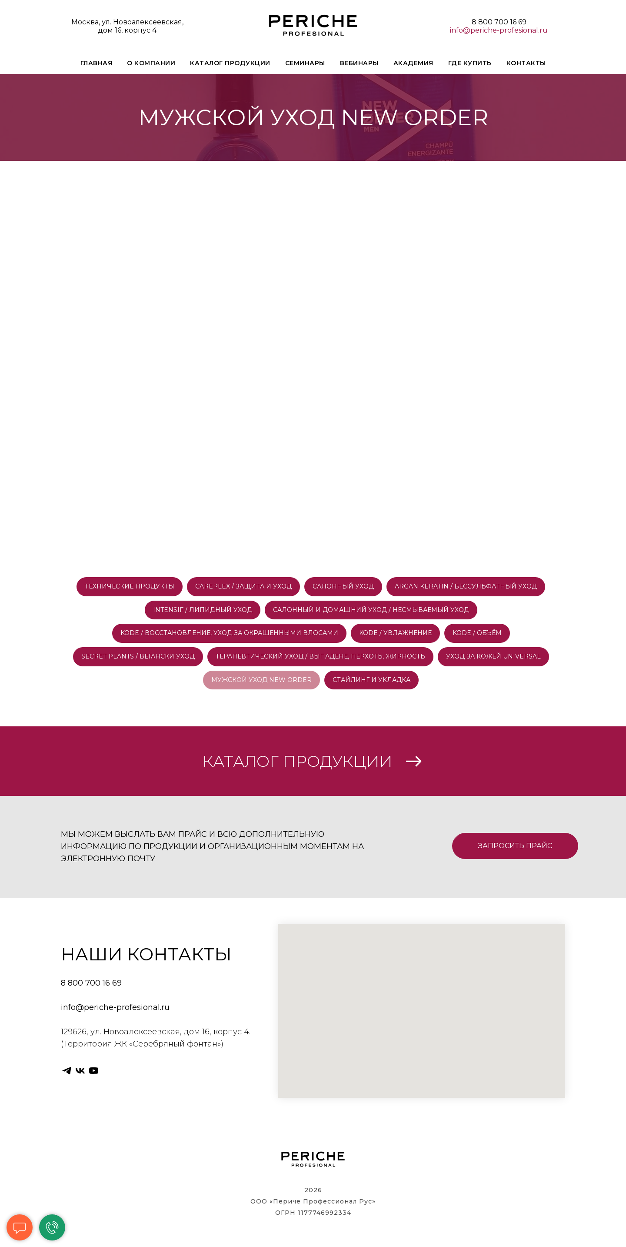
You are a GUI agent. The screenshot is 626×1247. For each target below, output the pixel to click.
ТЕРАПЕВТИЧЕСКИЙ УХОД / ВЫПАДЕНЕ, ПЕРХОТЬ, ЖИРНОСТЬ (320, 656)
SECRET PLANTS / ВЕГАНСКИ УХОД (138, 656)
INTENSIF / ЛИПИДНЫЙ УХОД (202, 610)
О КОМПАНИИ (151, 63)
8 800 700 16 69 (499, 22)
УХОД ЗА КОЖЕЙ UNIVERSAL (493, 656)
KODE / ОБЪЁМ (477, 633)
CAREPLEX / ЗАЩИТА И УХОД (243, 586)
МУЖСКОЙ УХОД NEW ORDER (261, 680)
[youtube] (93, 1070)
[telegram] (66, 1070)
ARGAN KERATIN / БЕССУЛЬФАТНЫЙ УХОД (466, 586)
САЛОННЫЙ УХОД (343, 586)
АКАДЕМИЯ (413, 63)
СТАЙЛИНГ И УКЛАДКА (371, 680)
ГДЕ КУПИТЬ (470, 63)
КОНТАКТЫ (526, 63)
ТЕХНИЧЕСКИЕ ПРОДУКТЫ (129, 586)
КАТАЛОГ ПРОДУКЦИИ (230, 63)
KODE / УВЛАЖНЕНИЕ (395, 633)
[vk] (80, 1070)
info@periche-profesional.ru (499, 30)
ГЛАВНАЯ (96, 63)
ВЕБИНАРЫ (359, 63)
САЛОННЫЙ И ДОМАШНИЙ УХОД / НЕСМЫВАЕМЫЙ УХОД (371, 610)
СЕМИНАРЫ (305, 63)
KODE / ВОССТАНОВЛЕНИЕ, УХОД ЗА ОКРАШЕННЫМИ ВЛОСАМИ (229, 633)
